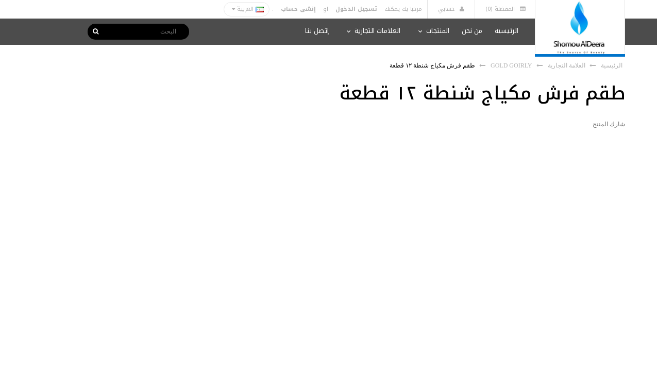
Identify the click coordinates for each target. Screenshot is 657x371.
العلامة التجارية (566, 65)
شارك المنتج (609, 124)
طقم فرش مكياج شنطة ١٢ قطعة (432, 65)
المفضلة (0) (505, 9)
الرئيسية (611, 65)
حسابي (451, 9)
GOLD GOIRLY (511, 65)
